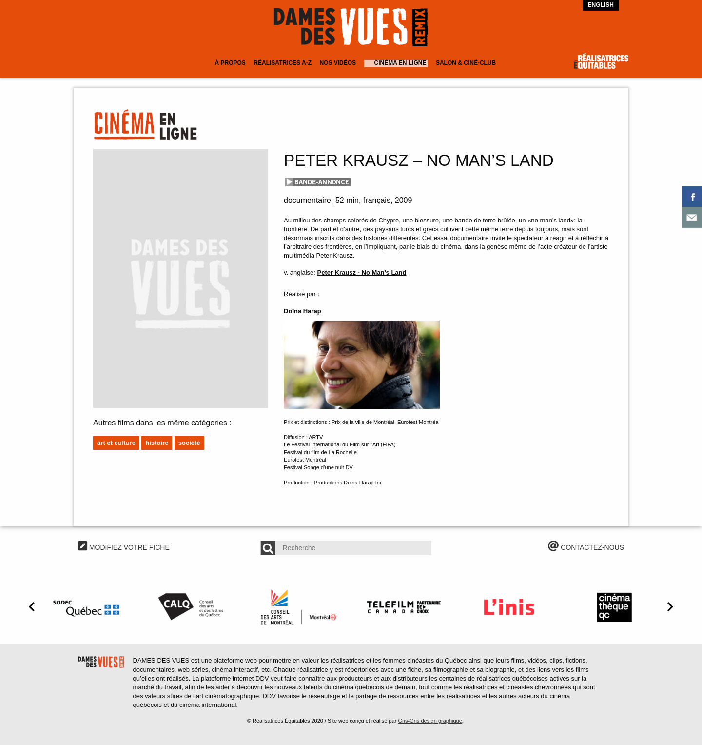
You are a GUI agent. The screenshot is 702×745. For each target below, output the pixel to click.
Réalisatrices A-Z (283, 63)
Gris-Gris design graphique (430, 721)
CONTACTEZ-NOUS (586, 547)
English (601, 4)
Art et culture (116, 442)
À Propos (229, 63)
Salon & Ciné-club (466, 63)
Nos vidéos (337, 63)
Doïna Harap (302, 311)
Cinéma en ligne (400, 63)
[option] (87, 606)
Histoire (156, 442)
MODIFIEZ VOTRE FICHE (124, 547)
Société (189, 442)
